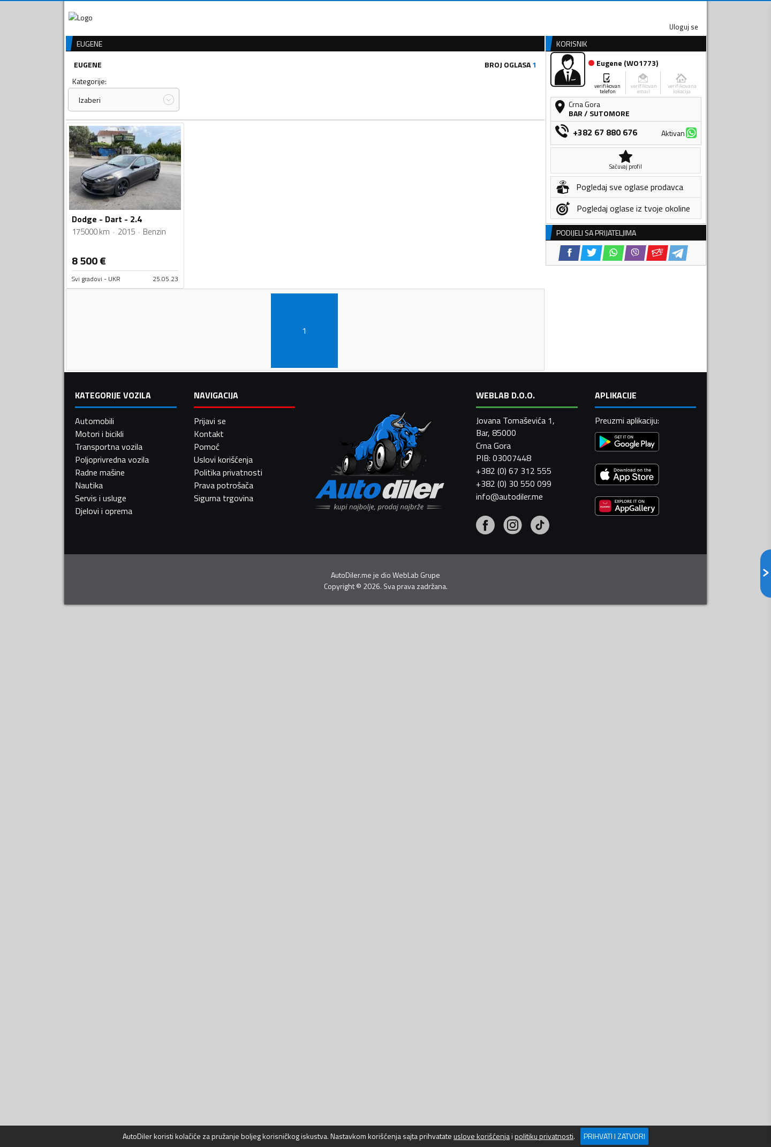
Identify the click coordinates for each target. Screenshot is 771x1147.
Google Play (314, 10)
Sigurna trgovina (223, 906)
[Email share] (657, 446)
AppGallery (453, 11)
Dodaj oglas (671, 82)
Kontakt (574, 10)
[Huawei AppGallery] (627, 916)
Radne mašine (100, 880)
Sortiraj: (447, 138)
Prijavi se (210, 829)
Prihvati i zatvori (614, 1136)
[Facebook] (485, 935)
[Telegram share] (678, 446)
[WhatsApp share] (613, 446)
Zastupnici (342, 82)
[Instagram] (512, 935)
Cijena (203, 138)
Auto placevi (270, 82)
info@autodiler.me (509, 905)
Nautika (89, 893)
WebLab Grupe (416, 983)
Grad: (322, 138)
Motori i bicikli (99, 842)
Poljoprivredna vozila (112, 868)
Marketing (516, 11)
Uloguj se (631, 10)
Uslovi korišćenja (223, 868)
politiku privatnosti (544, 1136)
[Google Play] (627, 851)
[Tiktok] (540, 935)
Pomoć (207, 855)
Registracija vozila (585, 82)
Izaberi (90, 157)
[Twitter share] (591, 446)
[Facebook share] (569, 446)
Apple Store (385, 10)
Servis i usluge (100, 906)
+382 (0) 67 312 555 (513, 879)
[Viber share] (635, 446)
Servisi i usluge (493, 82)
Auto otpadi (413, 82)
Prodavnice (197, 82)
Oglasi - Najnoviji (475, 158)
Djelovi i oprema (103, 919)
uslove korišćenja (481, 1136)
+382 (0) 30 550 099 (513, 892)
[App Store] (627, 884)
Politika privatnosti (228, 880)
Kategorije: (89, 138)
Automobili (94, 829)
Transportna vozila (108, 855)
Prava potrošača (223, 893)
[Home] (73, 82)
